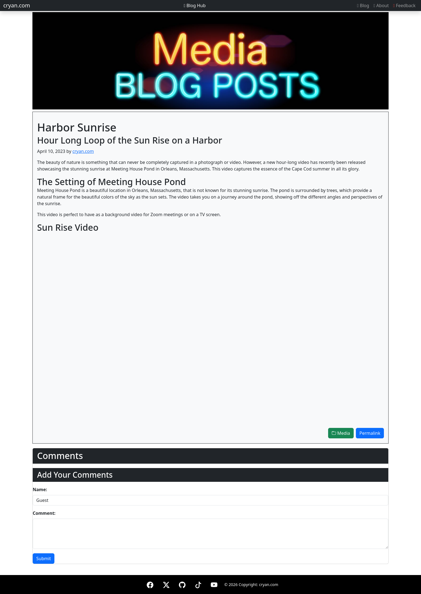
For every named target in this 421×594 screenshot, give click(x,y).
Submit (43, 559)
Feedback (404, 5)
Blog (363, 5)
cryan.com (16, 5)
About (381, 5)
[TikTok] (198, 583)
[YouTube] (214, 583)
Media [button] (341, 433)
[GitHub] (182, 583)
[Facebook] (150, 583)
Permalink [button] (369, 433)
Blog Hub (195, 5)
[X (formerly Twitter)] (166, 583)
